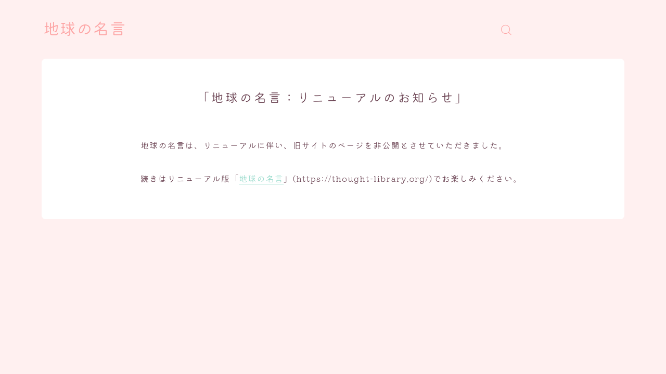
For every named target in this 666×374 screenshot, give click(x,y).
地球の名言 (84, 29)
